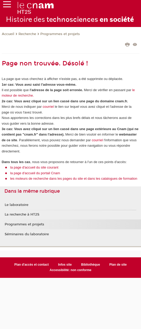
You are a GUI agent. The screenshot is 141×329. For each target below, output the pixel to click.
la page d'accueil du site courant (34, 167)
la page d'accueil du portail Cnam (35, 173)
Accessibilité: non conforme (71, 270)
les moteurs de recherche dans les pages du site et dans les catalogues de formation (73, 178)
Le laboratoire (16, 205)
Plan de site (118, 264)
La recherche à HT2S (22, 214)
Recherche (27, 34)
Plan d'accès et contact (31, 264)
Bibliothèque (90, 264)
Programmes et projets (60, 34)
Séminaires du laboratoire (27, 234)
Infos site (65, 264)
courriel (48, 107)
